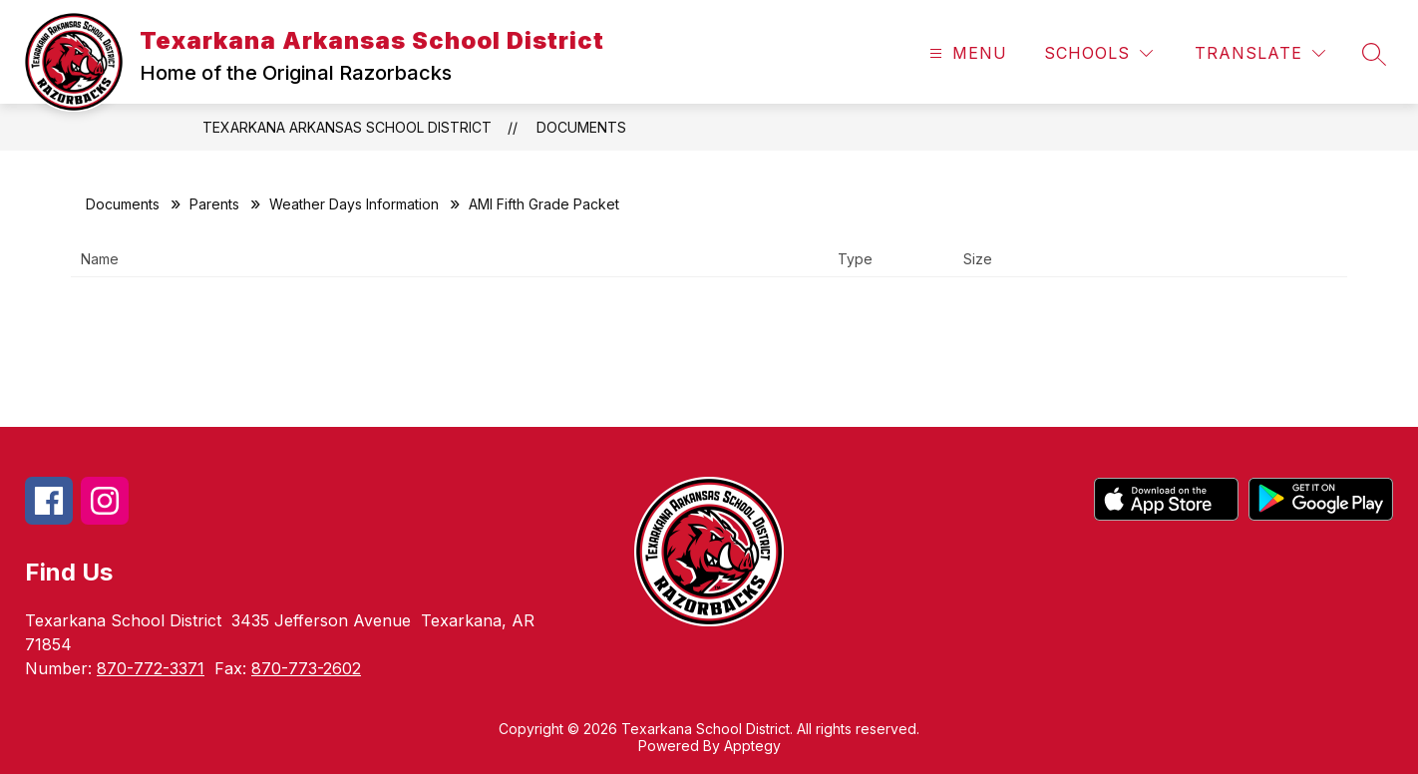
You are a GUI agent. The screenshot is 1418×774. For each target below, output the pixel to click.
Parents (214, 203)
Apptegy (752, 745)
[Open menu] (965, 53)
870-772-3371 (150, 668)
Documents (581, 127)
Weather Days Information (354, 203)
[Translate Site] (1260, 53)
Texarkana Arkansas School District (347, 127)
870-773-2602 (306, 668)
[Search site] (1374, 54)
